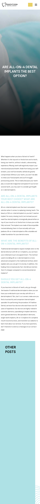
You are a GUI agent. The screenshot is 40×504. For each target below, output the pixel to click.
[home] (14, 5)
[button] (36, 5)
